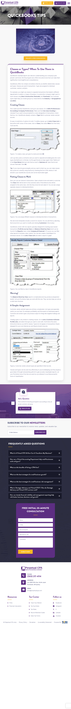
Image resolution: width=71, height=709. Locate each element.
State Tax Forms (35, 616)
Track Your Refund (36, 603)
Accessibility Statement (45, 622)
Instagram (59, 606)
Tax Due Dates (35, 606)
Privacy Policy (23, 622)
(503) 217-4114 (61, 3)
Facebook (59, 603)
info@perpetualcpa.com (35, 591)
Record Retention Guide (38, 613)
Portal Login (47, 3)
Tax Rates (33, 609)
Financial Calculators (15, 606)
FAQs (11, 603)
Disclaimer (32, 622)
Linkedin (58, 613)
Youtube (58, 616)
